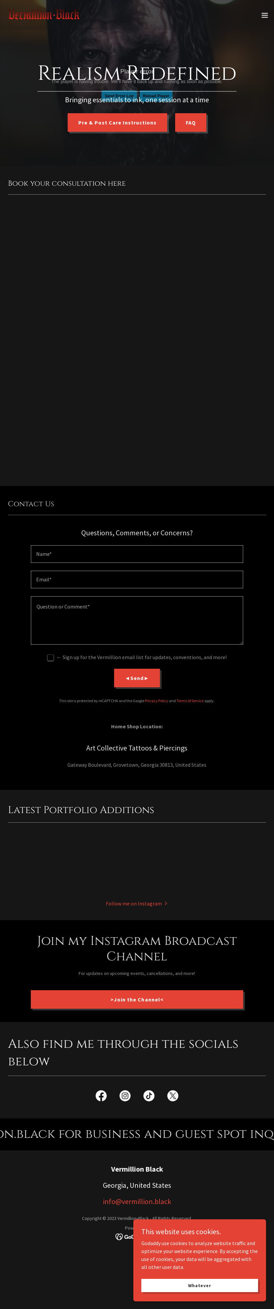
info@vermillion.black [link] (137, 1201)
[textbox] (137, 554)
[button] (264, 15)
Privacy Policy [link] (156, 700)
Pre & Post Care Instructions (117, 122)
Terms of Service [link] (190, 700)
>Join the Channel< (136, 999)
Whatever (199, 1285)
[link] (44, 15)
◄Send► (137, 678)
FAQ (191, 122)
